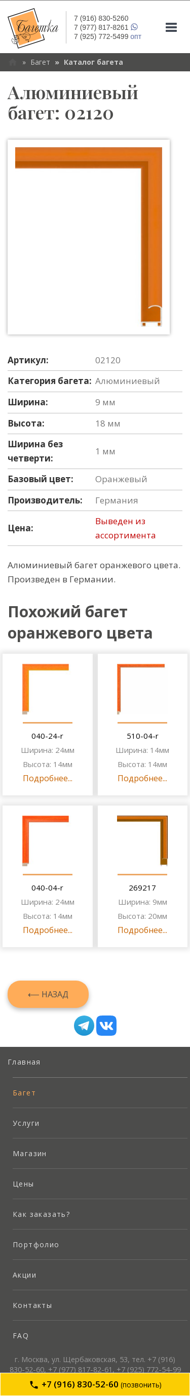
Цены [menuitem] (23, 1184)
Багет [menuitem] (24, 1092)
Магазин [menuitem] (30, 1153)
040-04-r (47, 887)
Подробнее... (47, 778)
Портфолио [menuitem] (36, 1244)
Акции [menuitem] (24, 1275)
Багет (40, 62)
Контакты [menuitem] (32, 1305)
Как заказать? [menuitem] (41, 1214)
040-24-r (47, 736)
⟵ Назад (48, 994)
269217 (142, 887)
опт (107, 36)
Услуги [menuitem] (26, 1123)
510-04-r (143, 736)
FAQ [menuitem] (21, 1335)
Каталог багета (93, 62)
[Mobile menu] (171, 27)
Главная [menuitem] (24, 1062)
